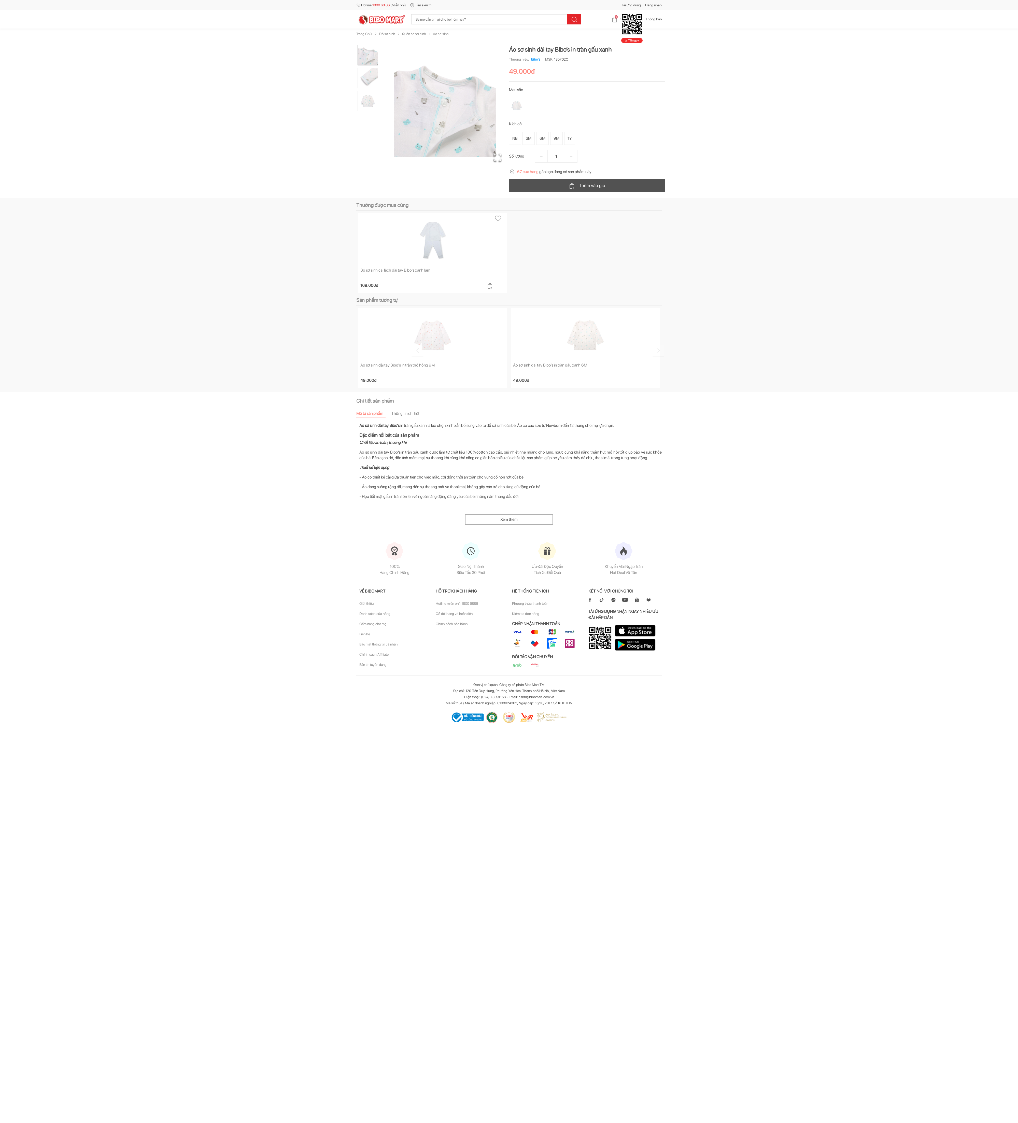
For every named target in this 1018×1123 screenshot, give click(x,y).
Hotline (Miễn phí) (381, 5)
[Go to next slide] (662, 350)
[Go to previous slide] (357, 350)
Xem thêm (509, 519)
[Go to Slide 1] (368, 55)
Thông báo (650, 19)
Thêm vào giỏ (587, 186)
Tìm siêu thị (421, 5)
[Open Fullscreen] (496, 156)
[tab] (373, 413)
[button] (445, 106)
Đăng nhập (653, 5)
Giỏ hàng (622, 19)
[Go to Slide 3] (368, 101)
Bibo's (534, 59)
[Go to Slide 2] (368, 78)
